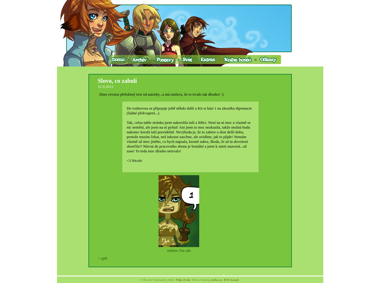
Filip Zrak (183, 280)
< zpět (102, 258)
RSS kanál (231, 280)
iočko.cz (216, 280)
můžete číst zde (179, 250)
